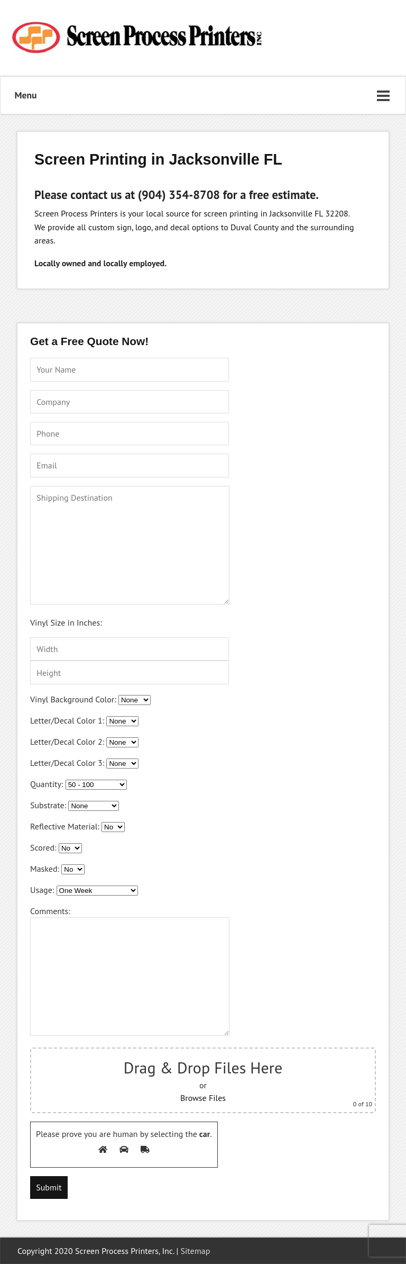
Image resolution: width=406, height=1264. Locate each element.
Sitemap (195, 1250)
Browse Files (203, 1098)
